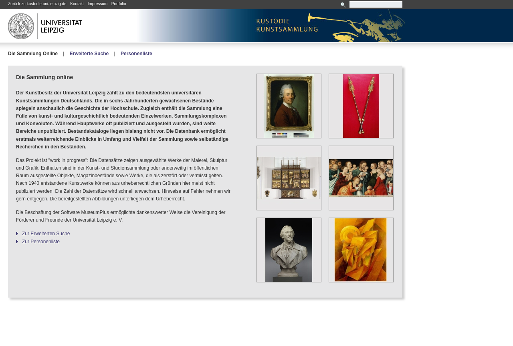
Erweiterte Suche (89, 53)
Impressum (97, 4)
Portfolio (118, 4)
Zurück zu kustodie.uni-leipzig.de (37, 4)
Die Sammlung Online (33, 53)
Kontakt (77, 4)
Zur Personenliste (41, 241)
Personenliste (136, 53)
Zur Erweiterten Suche (46, 233)
